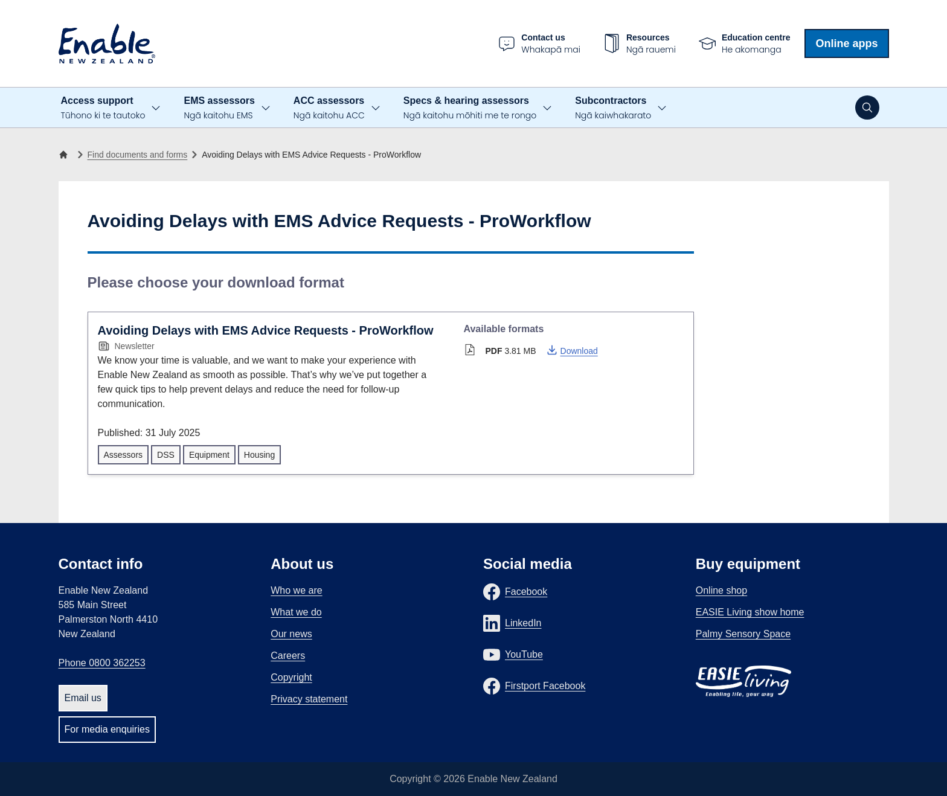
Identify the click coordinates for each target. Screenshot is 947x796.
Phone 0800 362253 (102, 663)
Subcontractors (613, 108)
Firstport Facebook (545, 686)
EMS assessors (219, 108)
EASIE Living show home (750, 612)
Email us (83, 698)
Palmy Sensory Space (743, 634)
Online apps (846, 43)
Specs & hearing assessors (469, 108)
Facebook (526, 591)
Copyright (291, 677)
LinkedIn (523, 623)
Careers (288, 655)
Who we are (296, 590)
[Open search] (867, 107)
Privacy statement (309, 699)
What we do (296, 612)
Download (572, 350)
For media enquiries (107, 729)
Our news (291, 634)
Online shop (721, 590)
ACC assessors (329, 108)
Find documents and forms (138, 154)
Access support (103, 108)
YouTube (524, 654)
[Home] (66, 154)
